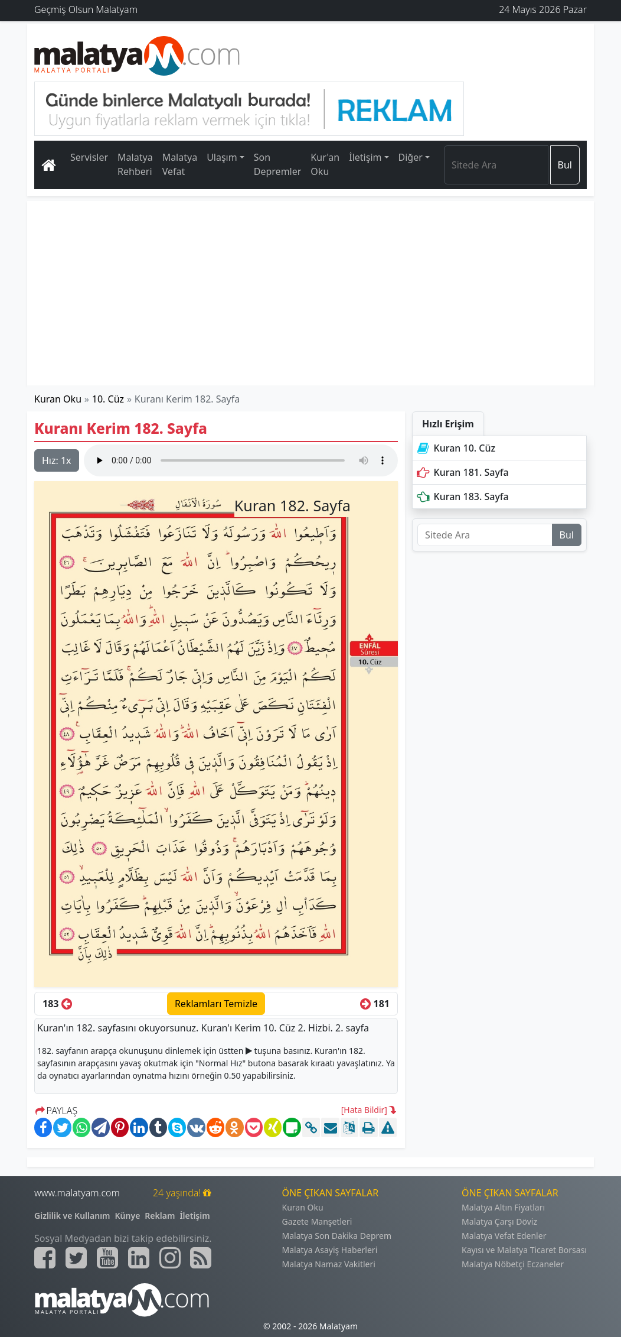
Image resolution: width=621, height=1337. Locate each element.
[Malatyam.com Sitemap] (200, 1257)
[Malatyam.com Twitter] (76, 1257)
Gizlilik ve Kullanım (72, 1215)
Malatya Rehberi (135, 164)
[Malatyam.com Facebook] (44, 1257)
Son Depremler (278, 164)
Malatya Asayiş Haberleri (330, 1249)
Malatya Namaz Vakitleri (328, 1264)
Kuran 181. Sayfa (462, 472)
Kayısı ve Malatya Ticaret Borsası (524, 1249)
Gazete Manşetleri (317, 1221)
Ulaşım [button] (222, 157)
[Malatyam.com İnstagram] (170, 1257)
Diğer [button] (410, 157)
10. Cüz (108, 398)
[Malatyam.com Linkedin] (138, 1257)
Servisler (89, 157)
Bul (565, 164)
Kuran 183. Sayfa (462, 496)
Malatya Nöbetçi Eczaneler (513, 1264)
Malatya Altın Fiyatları (503, 1207)
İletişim (194, 1215)
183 (57, 1003)
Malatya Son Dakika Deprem (337, 1235)
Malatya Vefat (180, 164)
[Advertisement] (310, 293)
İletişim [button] (365, 157)
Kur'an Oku (324, 164)
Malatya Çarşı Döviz (499, 1221)
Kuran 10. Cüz (455, 448)
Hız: (56, 460)
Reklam (160, 1215)
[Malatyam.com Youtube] (107, 1257)
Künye (127, 1215)
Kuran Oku (57, 398)
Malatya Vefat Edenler (504, 1235)
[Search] (496, 164)
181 (375, 1003)
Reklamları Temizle (216, 1003)
